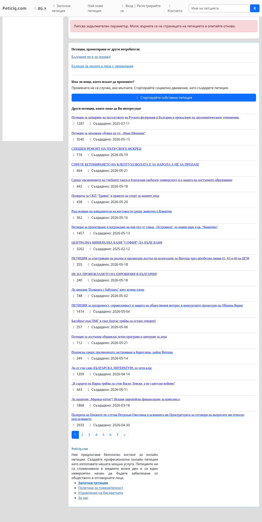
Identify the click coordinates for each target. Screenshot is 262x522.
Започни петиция (61, 8)
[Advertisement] (32, 79)
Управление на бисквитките (100, 493)
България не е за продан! (91, 57)
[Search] (219, 8)
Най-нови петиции (95, 8)
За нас (83, 497)
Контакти (175, 8)
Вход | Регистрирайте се (140, 8)
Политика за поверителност (100, 488)
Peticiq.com (14, 8)
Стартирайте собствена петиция (163, 97)
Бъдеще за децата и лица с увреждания (102, 66)
